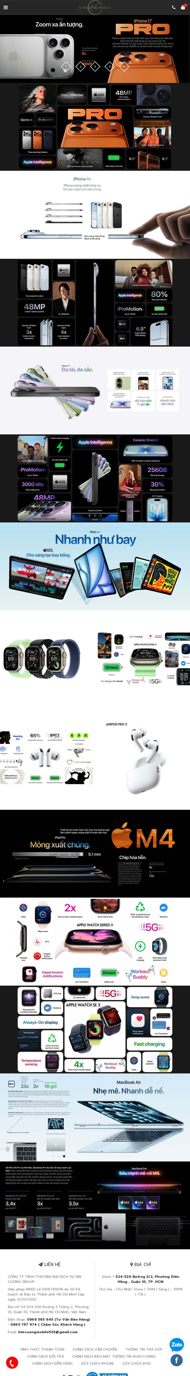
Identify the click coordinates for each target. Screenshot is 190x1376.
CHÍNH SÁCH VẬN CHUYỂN (95, 1349)
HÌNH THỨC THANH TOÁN (42, 1349)
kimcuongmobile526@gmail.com (48, 1331)
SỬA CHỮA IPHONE (97, 1363)
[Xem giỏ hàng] (183, 8)
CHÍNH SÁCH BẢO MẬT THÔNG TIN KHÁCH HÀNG (114, 1356)
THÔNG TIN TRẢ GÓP (144, 1349)
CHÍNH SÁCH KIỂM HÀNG (52, 1363)
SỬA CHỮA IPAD (137, 1363)
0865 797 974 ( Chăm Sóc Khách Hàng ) (47, 1324)
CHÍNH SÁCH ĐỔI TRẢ (45, 1356)
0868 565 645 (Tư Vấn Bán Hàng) (58, 1319)
